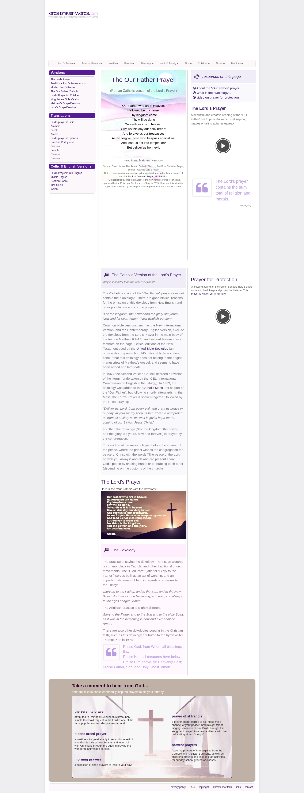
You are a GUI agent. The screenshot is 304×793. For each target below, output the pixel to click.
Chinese (55, 154)
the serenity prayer (90, 711)
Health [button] (113, 63)
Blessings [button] (146, 63)
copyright (203, 787)
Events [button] (129, 63)
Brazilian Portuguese (62, 142)
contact (249, 787)
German (55, 146)
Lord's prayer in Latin (62, 122)
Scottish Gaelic (59, 181)
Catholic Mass (152, 388)
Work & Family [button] (169, 63)
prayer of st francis (187, 716)
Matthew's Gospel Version (65, 103)
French (54, 150)
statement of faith (222, 787)
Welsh (54, 189)
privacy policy (178, 787)
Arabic (54, 134)
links (238, 787)
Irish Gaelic (57, 185)
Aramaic (55, 126)
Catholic (115, 293)
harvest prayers (184, 745)
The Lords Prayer (60, 79)
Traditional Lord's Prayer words (68, 83)
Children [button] (204, 63)
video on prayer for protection (216, 97)
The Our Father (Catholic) (65, 91)
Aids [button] (188, 63)
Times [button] (220, 63)
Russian (55, 158)
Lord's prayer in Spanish (64, 138)
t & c (192, 787)
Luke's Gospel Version (63, 107)
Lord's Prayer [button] (66, 63)
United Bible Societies (152, 348)
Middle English (59, 177)
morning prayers (88, 759)
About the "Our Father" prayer (216, 88)
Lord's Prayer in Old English (66, 173)
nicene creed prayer (90, 734)
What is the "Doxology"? (212, 93)
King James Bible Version (65, 99)
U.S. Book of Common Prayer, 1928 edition (145, 176)
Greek (54, 130)
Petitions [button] (237, 63)
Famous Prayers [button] (91, 63)
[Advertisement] (179, 30)
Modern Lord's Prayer (63, 87)
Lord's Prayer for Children (65, 95)
